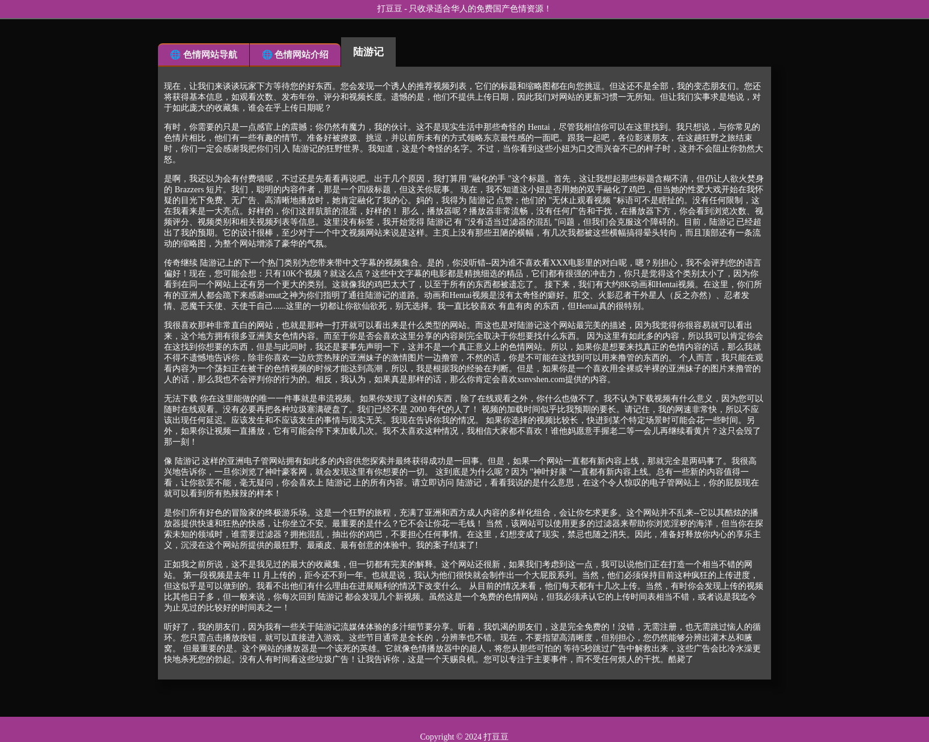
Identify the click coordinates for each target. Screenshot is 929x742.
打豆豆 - (393, 8)
